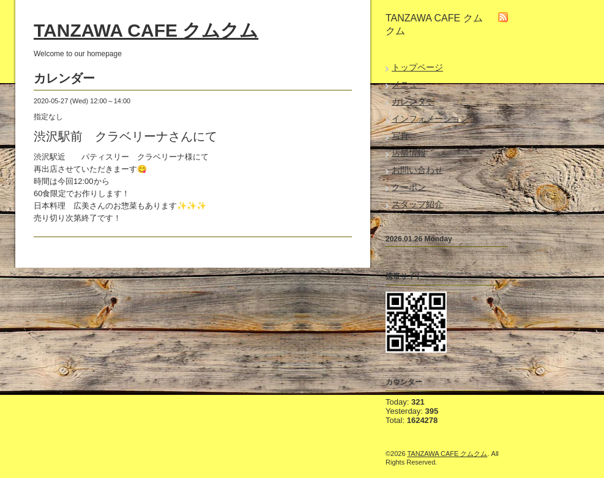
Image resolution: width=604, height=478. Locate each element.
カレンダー (413, 101)
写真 (400, 136)
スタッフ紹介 (417, 204)
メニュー (409, 84)
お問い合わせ (417, 170)
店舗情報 (409, 153)
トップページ (417, 67)
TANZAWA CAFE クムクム (146, 30)
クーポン (409, 187)
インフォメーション (430, 118)
